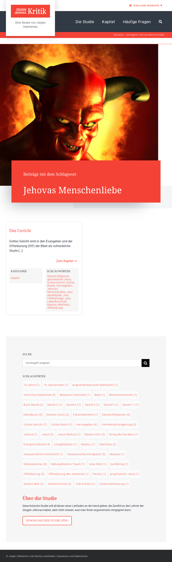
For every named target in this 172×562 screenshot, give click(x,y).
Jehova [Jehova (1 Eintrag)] (31, 434)
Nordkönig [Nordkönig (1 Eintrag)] (119, 464)
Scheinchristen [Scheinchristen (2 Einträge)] (60, 483)
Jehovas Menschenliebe (56, 290)
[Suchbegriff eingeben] (82, 363)
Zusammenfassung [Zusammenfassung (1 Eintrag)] (114, 483)
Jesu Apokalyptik (60, 293)
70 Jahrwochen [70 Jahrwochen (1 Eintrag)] (55, 385)
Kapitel (15, 278)
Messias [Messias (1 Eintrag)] (117, 454)
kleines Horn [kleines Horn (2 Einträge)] (95, 434)
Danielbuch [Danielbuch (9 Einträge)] (33, 414)
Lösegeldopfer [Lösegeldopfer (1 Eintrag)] (65, 444)
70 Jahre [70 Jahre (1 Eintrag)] (32, 385)
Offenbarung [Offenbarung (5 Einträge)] (34, 474)
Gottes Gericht (56, 282)
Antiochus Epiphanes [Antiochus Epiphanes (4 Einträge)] (40, 394)
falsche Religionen (58, 276)
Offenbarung (55, 307)
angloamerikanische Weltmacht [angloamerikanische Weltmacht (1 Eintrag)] (95, 385)
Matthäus (64, 304)
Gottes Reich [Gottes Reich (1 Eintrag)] (61, 424)
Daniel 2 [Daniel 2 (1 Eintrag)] (54, 404)
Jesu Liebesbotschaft (59, 300)
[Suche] (160, 21)
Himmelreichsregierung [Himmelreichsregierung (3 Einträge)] (119, 424)
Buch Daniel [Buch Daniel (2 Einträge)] (33, 404)
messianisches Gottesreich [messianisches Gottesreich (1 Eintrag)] (43, 454)
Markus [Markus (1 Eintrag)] (88, 444)
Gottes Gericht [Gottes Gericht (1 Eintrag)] (35, 424)
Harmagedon (64, 285)
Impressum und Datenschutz (72, 556)
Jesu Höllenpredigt (58, 297)
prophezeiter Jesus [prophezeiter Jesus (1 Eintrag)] (125, 474)
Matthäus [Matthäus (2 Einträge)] (107, 444)
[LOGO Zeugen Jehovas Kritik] (30, 6)
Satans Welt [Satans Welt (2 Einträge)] (34, 483)
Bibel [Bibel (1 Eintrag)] (100, 394)
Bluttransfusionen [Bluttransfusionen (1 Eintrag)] (123, 394)
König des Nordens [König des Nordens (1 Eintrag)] (123, 434)
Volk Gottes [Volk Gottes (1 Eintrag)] (85, 483)
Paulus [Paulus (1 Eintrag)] (99, 474)
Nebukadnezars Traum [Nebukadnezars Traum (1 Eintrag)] (68, 464)
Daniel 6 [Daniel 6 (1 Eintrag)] (92, 404)
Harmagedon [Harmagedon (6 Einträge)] (87, 424)
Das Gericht (20, 230)
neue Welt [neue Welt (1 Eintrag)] (98, 464)
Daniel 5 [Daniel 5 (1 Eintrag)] (73, 404)
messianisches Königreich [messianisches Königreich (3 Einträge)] (86, 454)
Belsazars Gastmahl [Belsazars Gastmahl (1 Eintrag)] (75, 394)
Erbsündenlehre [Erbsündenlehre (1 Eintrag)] (85, 414)
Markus (52, 304)
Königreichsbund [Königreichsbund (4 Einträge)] (37, 444)
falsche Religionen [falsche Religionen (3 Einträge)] (116, 414)
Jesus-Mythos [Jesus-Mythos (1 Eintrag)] (69, 434)
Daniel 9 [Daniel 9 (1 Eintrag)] (111, 404)
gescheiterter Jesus (59, 279)
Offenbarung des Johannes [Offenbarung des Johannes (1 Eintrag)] (69, 474)
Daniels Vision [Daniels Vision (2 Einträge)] (57, 414)
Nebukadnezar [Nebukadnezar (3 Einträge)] (35, 464)
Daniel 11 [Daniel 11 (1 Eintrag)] (131, 404)
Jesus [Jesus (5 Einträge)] (48, 434)
